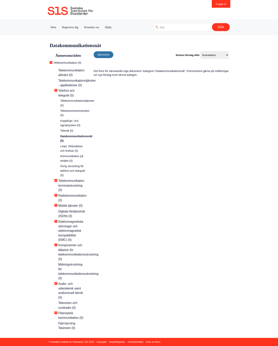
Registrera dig (70, 27)
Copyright (101, 342)
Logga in (221, 3)
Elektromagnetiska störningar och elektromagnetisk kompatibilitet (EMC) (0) (70, 231)
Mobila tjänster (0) (70, 205)
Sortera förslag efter (188, 55)
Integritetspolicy (117, 342)
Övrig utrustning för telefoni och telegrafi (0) (72, 171)
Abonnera (103, 54)
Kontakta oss (91, 27)
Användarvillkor (135, 342)
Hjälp (108, 27)
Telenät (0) (66, 130)
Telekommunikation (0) (67, 62)
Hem (53, 27)
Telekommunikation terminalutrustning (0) (71, 185)
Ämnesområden (68, 55)
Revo (157, 342)
